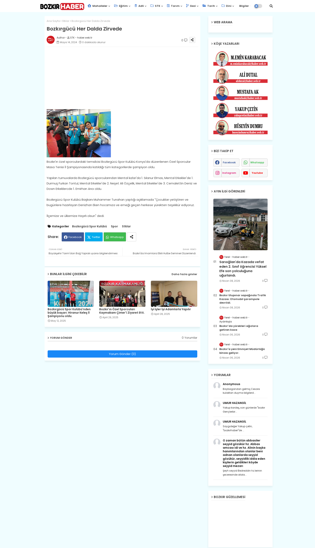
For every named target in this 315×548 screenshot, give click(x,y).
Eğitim (121, 6)
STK (155, 6)
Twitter (96, 237)
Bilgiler (244, 6)
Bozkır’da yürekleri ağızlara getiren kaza (238, 327)
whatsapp (257, 162)
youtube (257, 173)
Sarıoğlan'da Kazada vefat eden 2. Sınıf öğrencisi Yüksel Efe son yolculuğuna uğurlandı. (242, 269)
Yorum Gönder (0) (122, 354)
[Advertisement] (126, 78)
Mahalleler (97, 6)
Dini (226, 6)
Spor (114, 226)
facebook (229, 162)
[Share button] (131, 236)
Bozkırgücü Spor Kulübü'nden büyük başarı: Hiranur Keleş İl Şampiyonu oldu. (69, 313)
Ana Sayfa (53, 21)
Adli (139, 6)
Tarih (208, 6)
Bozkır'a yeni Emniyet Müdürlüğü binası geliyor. (242, 351)
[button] (271, 6)
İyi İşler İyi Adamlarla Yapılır (171, 309)
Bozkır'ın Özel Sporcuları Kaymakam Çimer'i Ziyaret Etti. (122, 311)
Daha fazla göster (184, 274)
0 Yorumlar (189, 338)
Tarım (173, 6)
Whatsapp (117, 237)
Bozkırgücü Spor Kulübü (89, 226)
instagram (229, 173)
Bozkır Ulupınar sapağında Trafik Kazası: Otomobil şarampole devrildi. (242, 299)
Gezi (191, 6)
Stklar (65, 21)
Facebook (75, 237)
